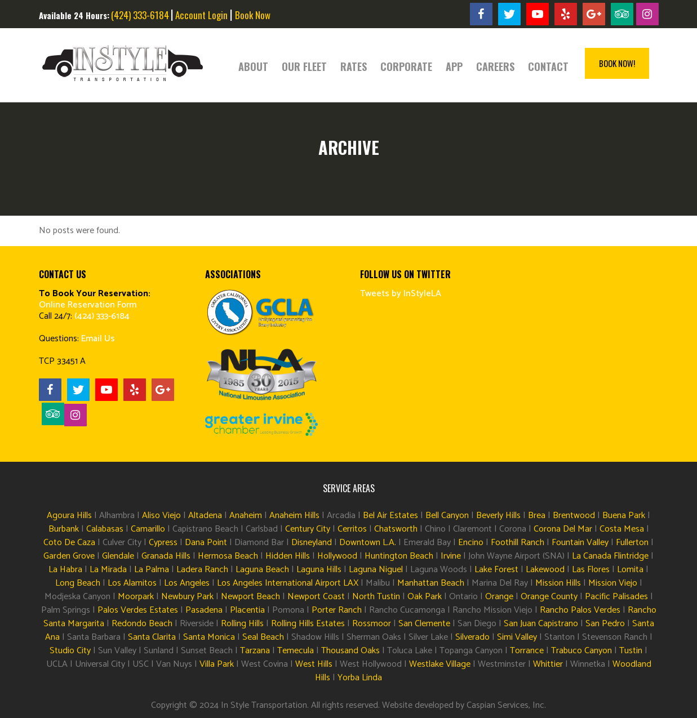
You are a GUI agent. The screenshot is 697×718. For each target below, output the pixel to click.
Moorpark (136, 596)
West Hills (313, 664)
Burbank (63, 529)
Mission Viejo (612, 583)
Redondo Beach (142, 623)
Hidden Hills (287, 556)
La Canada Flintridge (610, 556)
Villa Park (215, 664)
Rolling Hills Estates (308, 623)
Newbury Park (187, 596)
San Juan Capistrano (541, 623)
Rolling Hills (242, 623)
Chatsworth (396, 529)
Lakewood (545, 569)
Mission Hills (558, 583)
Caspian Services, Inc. (506, 705)
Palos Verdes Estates (137, 610)
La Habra (65, 569)
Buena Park (623, 515)
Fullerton (632, 542)
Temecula (295, 650)
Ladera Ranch (202, 569)
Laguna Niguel (376, 569)
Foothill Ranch (517, 542)
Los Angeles (187, 583)
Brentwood (574, 515)
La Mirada (108, 569)
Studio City (70, 650)
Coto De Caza (69, 542)
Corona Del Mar (563, 529)
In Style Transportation (264, 705)
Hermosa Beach (228, 556)
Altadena (205, 515)
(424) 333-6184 (140, 15)
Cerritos (352, 529)
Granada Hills (165, 556)
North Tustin (376, 596)
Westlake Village (439, 664)
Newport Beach (250, 596)
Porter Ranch (337, 610)
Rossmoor (371, 623)
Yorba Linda (360, 677)
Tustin (630, 650)
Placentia (247, 610)
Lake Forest (496, 569)
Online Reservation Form (87, 305)
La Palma (151, 569)
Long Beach (77, 583)
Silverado (472, 637)
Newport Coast (316, 596)
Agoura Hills (69, 515)
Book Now (252, 15)
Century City (307, 529)
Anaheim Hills (294, 515)
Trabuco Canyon (581, 650)
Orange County (549, 596)
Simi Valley (517, 637)
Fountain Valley (580, 542)
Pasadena (204, 610)
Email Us (98, 338)
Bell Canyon (447, 515)
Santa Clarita (152, 637)
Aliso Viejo (161, 515)
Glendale (118, 556)
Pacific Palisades (616, 596)
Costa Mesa (622, 529)
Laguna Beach (262, 569)
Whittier (548, 664)
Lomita (630, 569)
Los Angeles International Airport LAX (287, 583)
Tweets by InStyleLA (400, 293)
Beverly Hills (498, 515)
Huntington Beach (399, 556)
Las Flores (591, 569)
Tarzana (255, 650)
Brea (536, 515)
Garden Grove (69, 556)
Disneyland (311, 542)
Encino (470, 542)
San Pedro (605, 623)
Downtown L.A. (367, 542)
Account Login (201, 15)
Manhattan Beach (430, 583)
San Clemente (424, 623)
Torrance (527, 650)
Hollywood (337, 556)
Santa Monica (209, 637)
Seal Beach (263, 637)
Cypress (163, 542)
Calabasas (104, 529)
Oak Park (424, 596)
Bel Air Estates (390, 515)
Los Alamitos (132, 583)
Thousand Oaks (350, 650)
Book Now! (617, 63)
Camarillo (148, 529)
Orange (499, 596)
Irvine (451, 556)
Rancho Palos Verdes (580, 610)
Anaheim (245, 515)
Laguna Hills (318, 569)
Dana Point (206, 542)
